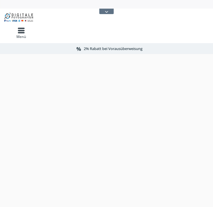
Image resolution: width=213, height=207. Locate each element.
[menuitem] (21, 33)
